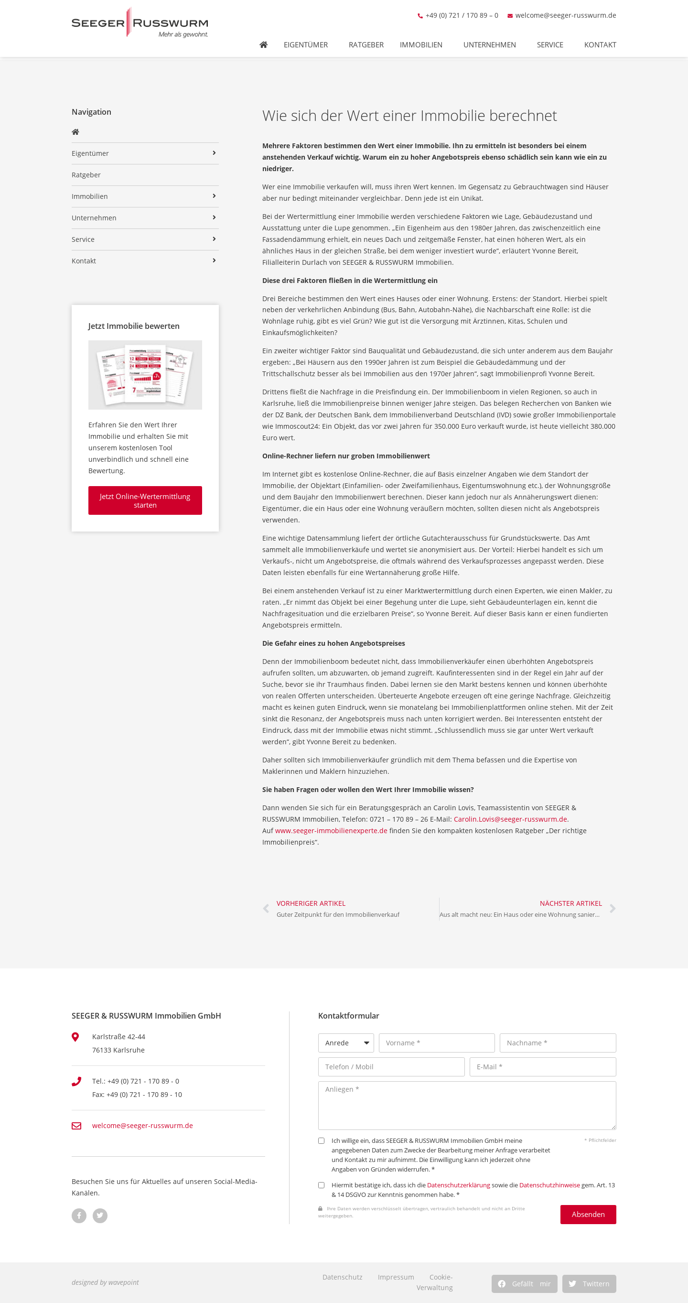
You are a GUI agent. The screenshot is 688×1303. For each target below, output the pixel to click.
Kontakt (602, 38)
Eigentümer (308, 38)
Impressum (396, 1276)
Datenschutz (342, 1276)
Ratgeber (366, 38)
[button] (525, 1284)
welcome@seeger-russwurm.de (566, 8)
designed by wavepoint (105, 1282)
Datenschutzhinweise (549, 1185)
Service (552, 38)
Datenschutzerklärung (458, 1185)
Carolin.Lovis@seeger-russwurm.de (510, 819)
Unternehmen (492, 38)
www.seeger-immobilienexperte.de (332, 830)
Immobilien (423, 38)
